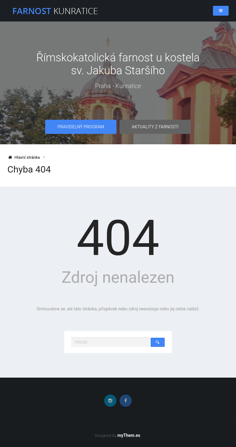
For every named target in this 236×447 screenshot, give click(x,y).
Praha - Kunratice (118, 86)
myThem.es (128, 435)
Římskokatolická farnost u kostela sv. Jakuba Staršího (118, 64)
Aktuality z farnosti (155, 126)
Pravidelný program (80, 126)
